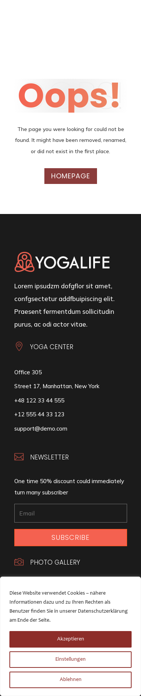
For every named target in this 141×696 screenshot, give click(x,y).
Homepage (70, 176)
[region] (70, 636)
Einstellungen (70, 659)
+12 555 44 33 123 (39, 414)
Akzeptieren (70, 639)
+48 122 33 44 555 (39, 400)
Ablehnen (71, 679)
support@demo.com (40, 428)
